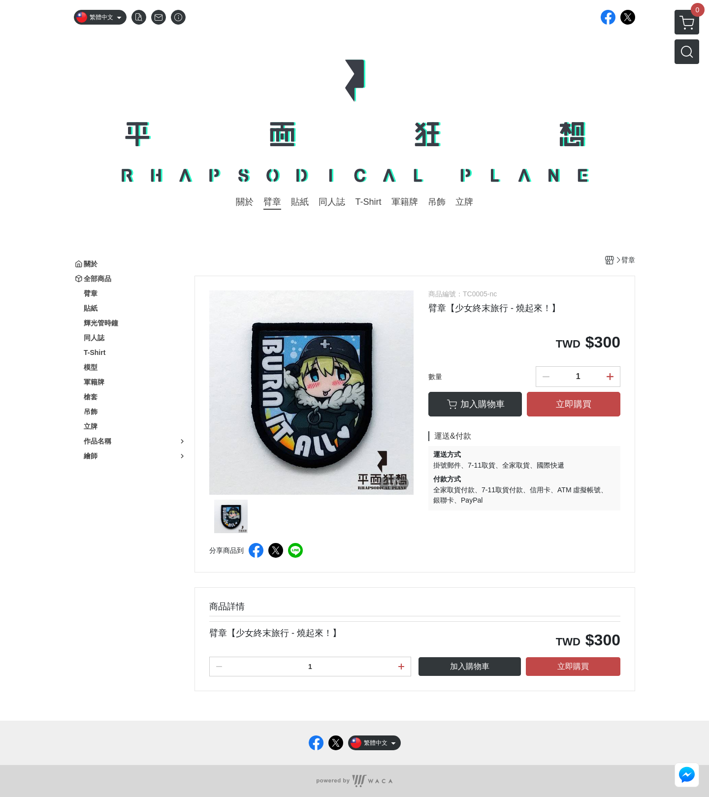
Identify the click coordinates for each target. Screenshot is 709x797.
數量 (435, 377)
